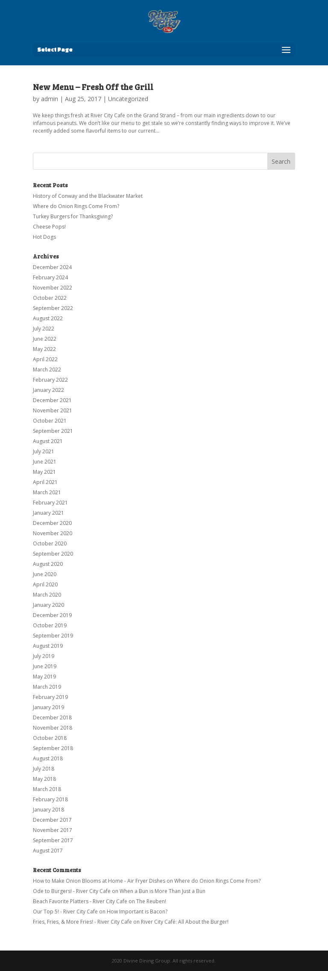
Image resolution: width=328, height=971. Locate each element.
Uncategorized (128, 99)
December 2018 (52, 717)
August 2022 (48, 318)
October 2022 (50, 297)
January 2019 (48, 707)
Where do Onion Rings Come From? (76, 206)
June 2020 (44, 574)
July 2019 (43, 656)
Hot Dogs (44, 237)
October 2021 (50, 420)
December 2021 (52, 400)
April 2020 (45, 584)
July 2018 (43, 768)
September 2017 (53, 840)
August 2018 (48, 758)
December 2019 (52, 615)
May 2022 (44, 349)
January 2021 (48, 512)
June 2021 (44, 461)
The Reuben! (151, 901)
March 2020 (47, 594)
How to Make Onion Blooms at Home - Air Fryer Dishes (99, 880)
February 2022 (50, 379)
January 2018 (48, 809)
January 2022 (48, 390)
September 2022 (53, 308)
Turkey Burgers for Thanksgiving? (73, 216)
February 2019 (50, 697)
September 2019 (53, 635)
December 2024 (52, 267)
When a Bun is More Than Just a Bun (162, 891)
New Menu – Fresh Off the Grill (93, 86)
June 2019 (44, 666)
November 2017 (52, 830)
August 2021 (48, 441)
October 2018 (50, 738)
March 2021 (47, 492)
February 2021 (50, 502)
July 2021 (43, 451)
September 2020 (53, 553)
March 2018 (47, 789)
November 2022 (52, 287)
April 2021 (45, 482)
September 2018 (53, 748)
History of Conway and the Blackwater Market (88, 196)
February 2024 (50, 277)
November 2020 (52, 533)
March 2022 (47, 369)
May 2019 (44, 676)
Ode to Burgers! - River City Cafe (72, 891)
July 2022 (43, 328)
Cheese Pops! (49, 226)
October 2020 (50, 543)
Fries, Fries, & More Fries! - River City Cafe (82, 921)
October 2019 (50, 625)
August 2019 (48, 645)
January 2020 (48, 605)
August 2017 (48, 850)
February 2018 (50, 799)
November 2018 (52, 727)
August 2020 (48, 564)
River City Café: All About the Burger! (184, 921)
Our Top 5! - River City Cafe (65, 911)
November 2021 (52, 410)
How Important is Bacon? (137, 911)
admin (49, 99)
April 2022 (45, 359)
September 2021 (53, 431)
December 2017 (52, 819)
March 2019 (47, 686)
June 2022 (44, 338)
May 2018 (44, 779)
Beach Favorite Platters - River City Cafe (80, 901)
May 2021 (44, 471)
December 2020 (52, 523)
